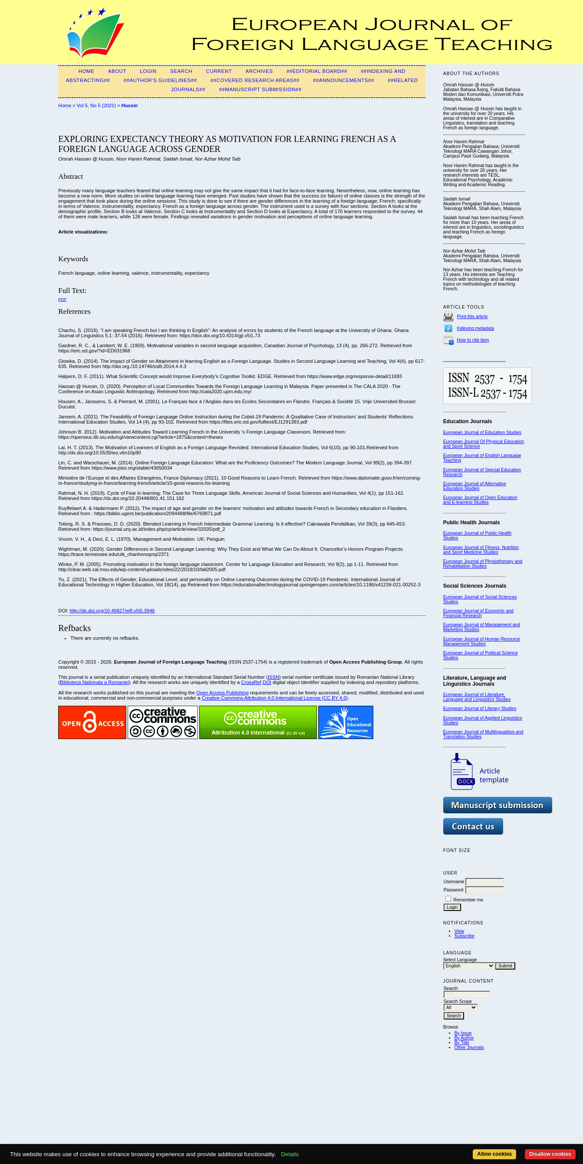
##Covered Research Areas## (255, 80)
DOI (267, 682)
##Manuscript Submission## (260, 89)
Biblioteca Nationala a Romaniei (94, 682)
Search (181, 71)
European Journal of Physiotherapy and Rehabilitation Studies (483, 564)
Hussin (130, 105)
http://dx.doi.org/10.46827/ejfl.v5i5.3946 (112, 610)
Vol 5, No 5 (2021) (96, 105)
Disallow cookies (550, 1154)
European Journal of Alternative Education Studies (474, 486)
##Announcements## (343, 80)
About (117, 71)
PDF (62, 299)
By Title (462, 1042)
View (459, 931)
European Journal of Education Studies (482, 432)
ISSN (273, 677)
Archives (259, 71)
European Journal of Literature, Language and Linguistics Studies (477, 697)
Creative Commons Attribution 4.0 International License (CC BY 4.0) (275, 697)
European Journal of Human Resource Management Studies (481, 641)
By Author (464, 1038)
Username (454, 881)
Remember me (469, 900)
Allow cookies (494, 1154)
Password (454, 890)
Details (290, 1154)
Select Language (460, 959)
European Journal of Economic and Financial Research (478, 613)
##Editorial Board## (317, 71)
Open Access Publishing (222, 692)
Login (148, 71)
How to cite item (473, 340)
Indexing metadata (475, 328)
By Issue (463, 1033)
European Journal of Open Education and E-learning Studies (480, 500)
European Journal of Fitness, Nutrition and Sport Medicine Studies (481, 550)
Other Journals (469, 1047)
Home (87, 71)
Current (219, 71)
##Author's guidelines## (160, 80)
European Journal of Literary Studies (480, 708)
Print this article (472, 316)
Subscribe (464, 936)
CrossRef (251, 682)
